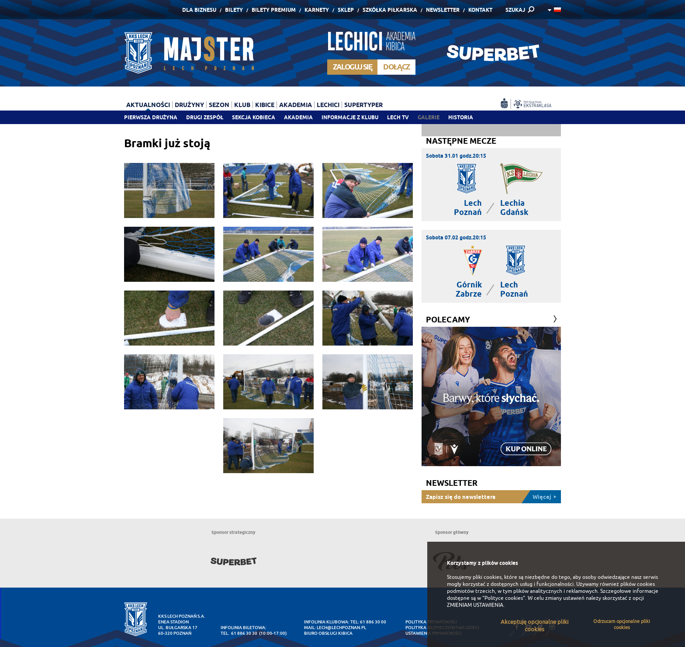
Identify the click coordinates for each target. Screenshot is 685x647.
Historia (460, 117)
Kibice (264, 104)
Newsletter (443, 10)
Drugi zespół (204, 117)
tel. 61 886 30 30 (239, 633)
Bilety (234, 10)
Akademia (298, 117)
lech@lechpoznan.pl (341, 627)
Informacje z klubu (350, 117)
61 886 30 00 (373, 622)
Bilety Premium (274, 10)
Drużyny (189, 104)
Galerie (428, 117)
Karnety (316, 10)
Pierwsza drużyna (150, 117)
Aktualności (148, 104)
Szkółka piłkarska (390, 10)
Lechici (328, 104)
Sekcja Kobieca (253, 117)
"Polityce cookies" (503, 598)
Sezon (219, 104)
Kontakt (480, 10)
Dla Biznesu (199, 10)
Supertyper (363, 104)
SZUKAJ (515, 10)
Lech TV (398, 117)
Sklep (346, 10)
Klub (242, 104)
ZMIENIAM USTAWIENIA (475, 605)
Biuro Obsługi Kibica (328, 633)
